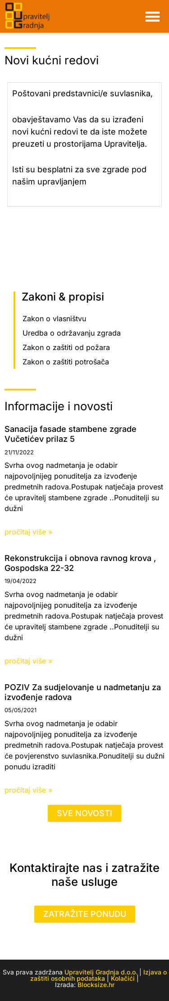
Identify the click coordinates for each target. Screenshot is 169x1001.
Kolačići (123, 978)
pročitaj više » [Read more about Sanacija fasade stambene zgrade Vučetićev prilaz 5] (28, 531)
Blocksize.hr (96, 984)
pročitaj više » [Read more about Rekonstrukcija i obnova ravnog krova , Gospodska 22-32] (28, 660)
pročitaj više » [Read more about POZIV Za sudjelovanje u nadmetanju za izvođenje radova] (28, 790)
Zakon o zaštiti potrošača (66, 361)
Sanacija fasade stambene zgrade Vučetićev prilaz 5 (71, 434)
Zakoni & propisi (63, 296)
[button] (153, 16)
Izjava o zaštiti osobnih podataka (98, 975)
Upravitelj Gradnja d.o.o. (100, 972)
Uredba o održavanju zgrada (72, 332)
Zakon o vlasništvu (54, 318)
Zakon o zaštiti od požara (66, 347)
